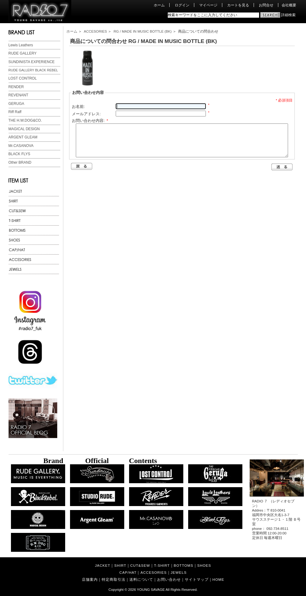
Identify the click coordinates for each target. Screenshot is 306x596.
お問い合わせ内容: (90, 120)
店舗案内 (90, 579)
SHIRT (120, 565)
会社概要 (289, 5)
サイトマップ (197, 579)
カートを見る (238, 5)
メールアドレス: (86, 114)
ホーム (159, 5)
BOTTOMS (183, 565)
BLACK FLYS (19, 154)
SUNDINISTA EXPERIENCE (32, 62)
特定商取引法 (113, 579)
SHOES (204, 565)
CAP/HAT (127, 572)
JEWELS (179, 572)
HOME (218, 579)
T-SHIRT (162, 565)
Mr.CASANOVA (21, 146)
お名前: (78, 106)
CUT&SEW (140, 565)
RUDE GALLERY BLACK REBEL (33, 70)
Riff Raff (15, 112)
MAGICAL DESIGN (24, 129)
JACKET (102, 565)
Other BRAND (20, 162)
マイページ (208, 5)
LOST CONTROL (23, 78)
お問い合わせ (169, 579)
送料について (141, 579)
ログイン (182, 5)
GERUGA (16, 104)
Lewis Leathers (21, 45)
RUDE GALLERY (23, 53)
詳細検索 (288, 15)
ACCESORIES (95, 31)
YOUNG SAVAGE (151, 589)
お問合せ (266, 5)
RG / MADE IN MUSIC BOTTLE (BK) (143, 31)
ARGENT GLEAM (23, 137)
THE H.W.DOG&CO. (25, 120)
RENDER (16, 87)
